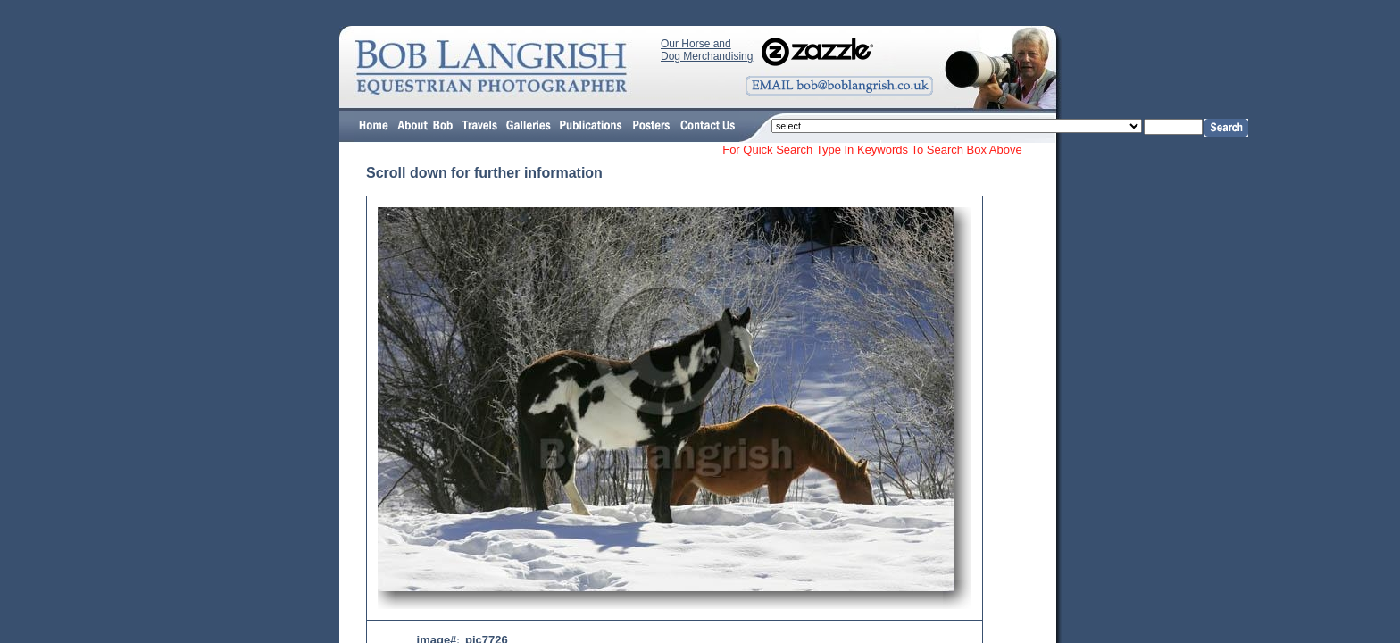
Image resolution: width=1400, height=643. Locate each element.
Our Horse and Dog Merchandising (707, 50)
